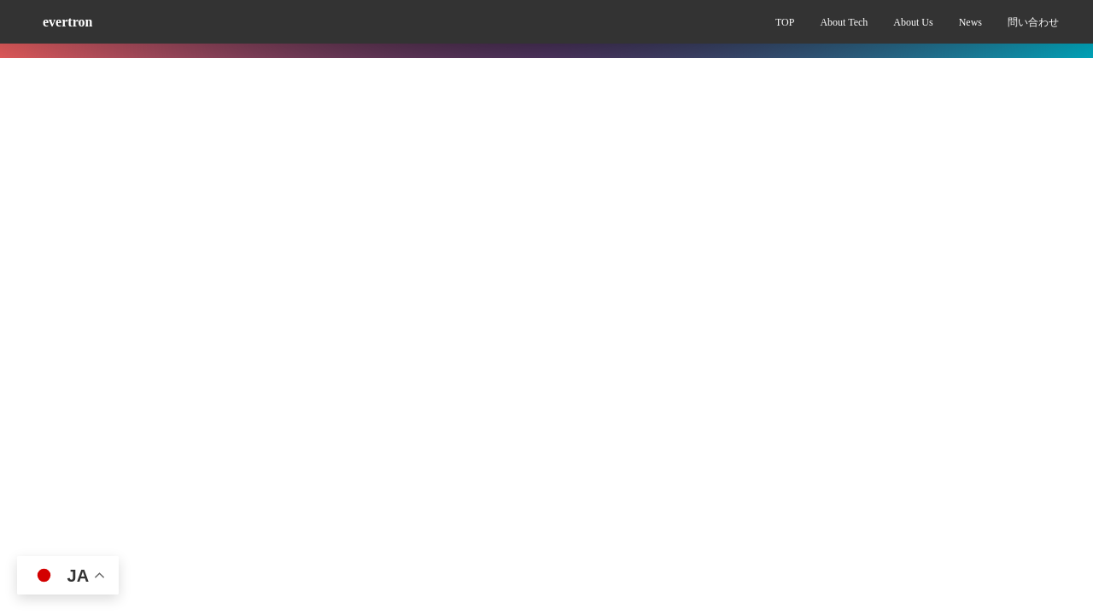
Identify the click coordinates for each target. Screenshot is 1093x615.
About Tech (844, 22)
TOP (784, 22)
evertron (67, 22)
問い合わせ (1033, 22)
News (970, 22)
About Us (912, 22)
